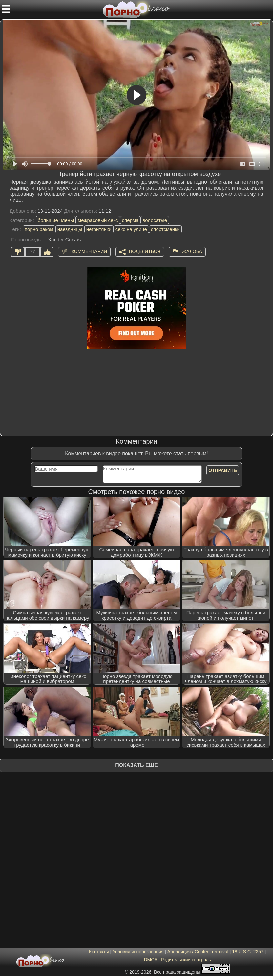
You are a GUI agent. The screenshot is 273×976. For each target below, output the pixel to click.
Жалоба (192, 251)
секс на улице (131, 229)
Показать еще (136, 765)
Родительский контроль (186, 959)
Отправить (222, 470)
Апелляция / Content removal (197, 951)
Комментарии (89, 251)
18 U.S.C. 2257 (247, 951)
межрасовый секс (98, 220)
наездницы (69, 229)
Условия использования (138, 951)
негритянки (99, 229)
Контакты (99, 951)
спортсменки (165, 229)
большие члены (56, 220)
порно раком (39, 229)
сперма (130, 220)
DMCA (150, 959)
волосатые (154, 220)
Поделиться (144, 251)
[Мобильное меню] (6, 9)
